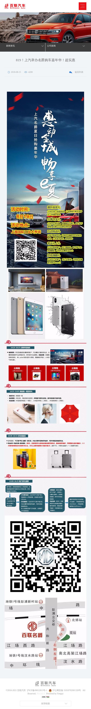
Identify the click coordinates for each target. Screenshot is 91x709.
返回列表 (76, 72)
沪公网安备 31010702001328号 (66, 690)
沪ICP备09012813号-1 (37, 690)
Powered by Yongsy (54, 693)
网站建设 (41, 693)
